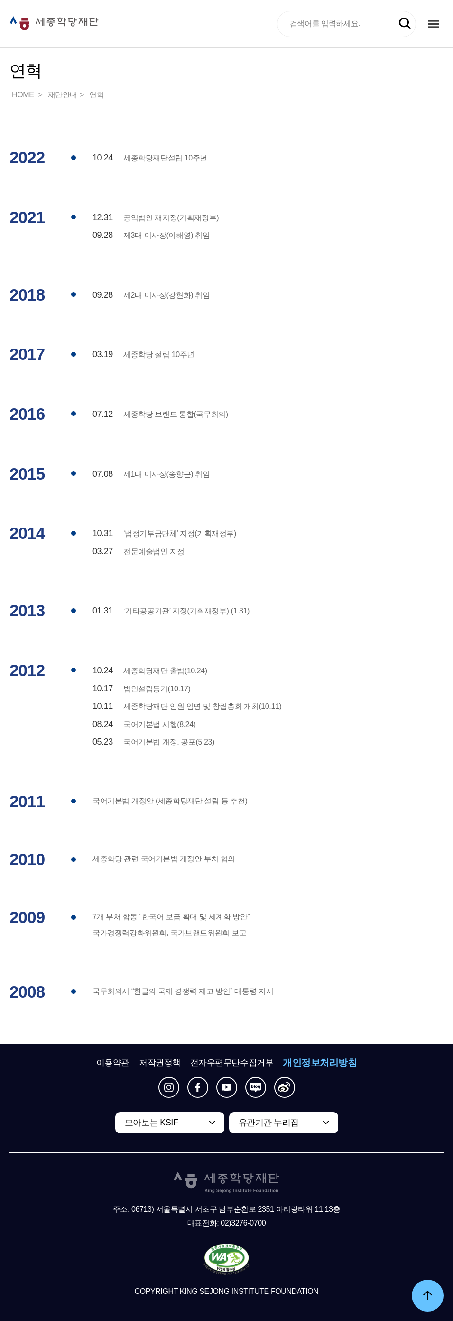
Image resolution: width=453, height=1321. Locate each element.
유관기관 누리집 (269, 1122)
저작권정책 (160, 1062)
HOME (24, 95)
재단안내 (62, 95)
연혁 (96, 95)
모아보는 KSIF (151, 1122)
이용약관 (112, 1062)
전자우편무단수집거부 (232, 1062)
